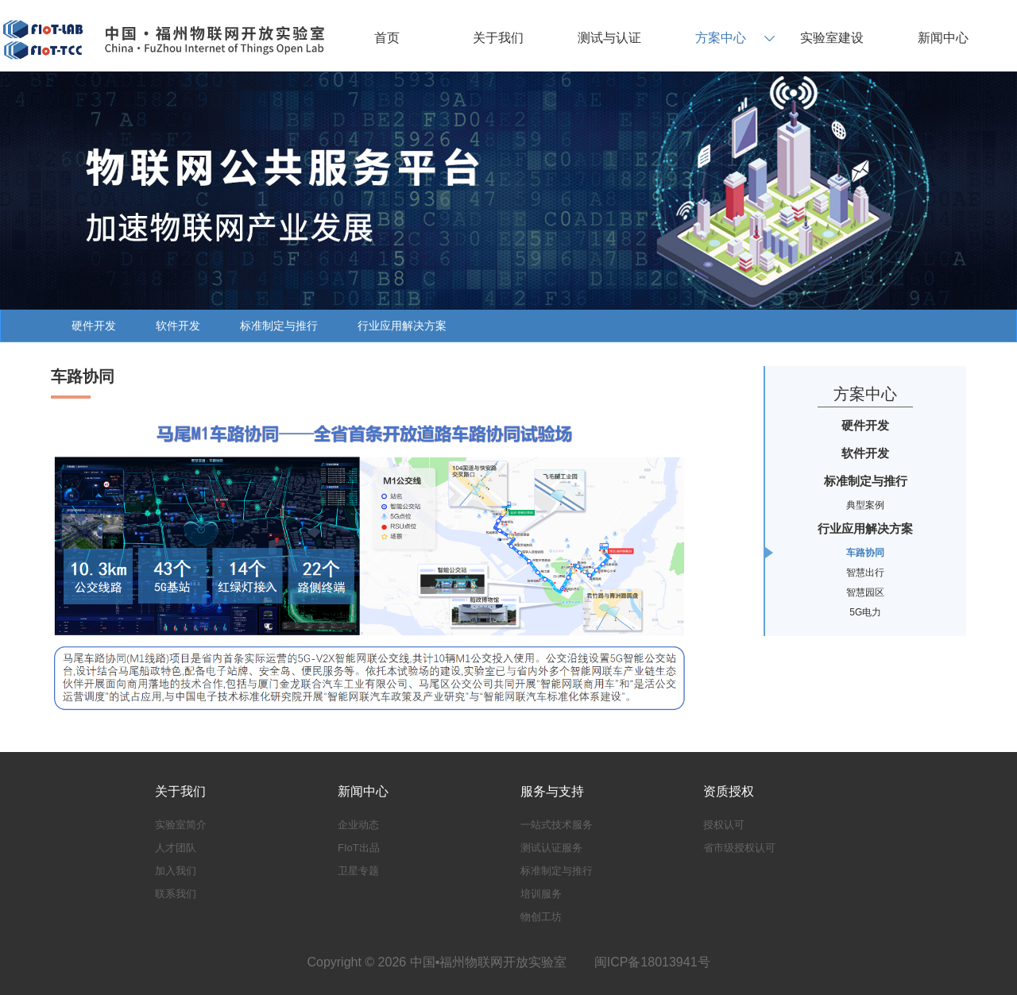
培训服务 (541, 894)
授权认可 (723, 825)
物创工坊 (541, 917)
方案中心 (720, 37)
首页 (387, 37)
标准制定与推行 (279, 325)
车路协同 (865, 552)
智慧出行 (865, 572)
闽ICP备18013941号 (652, 962)
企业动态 (358, 825)
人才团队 (175, 848)
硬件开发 (94, 325)
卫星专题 (358, 871)
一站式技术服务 (556, 825)
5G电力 (865, 612)
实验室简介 (181, 825)
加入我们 (175, 871)
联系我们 (175, 894)
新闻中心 (943, 37)
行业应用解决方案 (402, 325)
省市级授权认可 (739, 848)
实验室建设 (832, 37)
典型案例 (865, 505)
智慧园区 (865, 592)
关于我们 (498, 37)
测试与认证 (609, 37)
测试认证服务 (551, 848)
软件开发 (178, 325)
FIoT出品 (359, 848)
